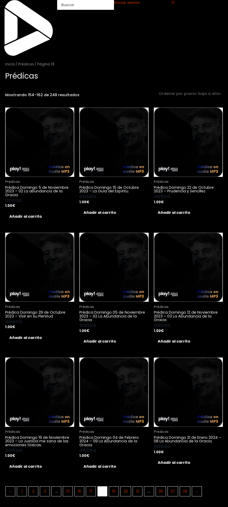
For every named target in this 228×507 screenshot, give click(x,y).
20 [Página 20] (126, 493)
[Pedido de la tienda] (190, 93)
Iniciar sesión (127, 2)
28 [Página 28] (185, 493)
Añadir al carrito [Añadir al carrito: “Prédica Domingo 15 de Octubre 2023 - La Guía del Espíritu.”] (101, 213)
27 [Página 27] (173, 493)
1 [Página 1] (21, 493)
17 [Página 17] (91, 493)
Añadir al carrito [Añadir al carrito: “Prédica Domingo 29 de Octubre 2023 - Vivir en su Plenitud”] (27, 338)
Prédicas (26, 64)
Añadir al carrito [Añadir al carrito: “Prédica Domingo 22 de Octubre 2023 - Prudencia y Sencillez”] (175, 213)
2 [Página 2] (33, 493)
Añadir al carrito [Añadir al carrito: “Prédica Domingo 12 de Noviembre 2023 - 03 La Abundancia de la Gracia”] (175, 342)
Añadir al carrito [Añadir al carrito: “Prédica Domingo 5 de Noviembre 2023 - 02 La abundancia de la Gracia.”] (27, 216)
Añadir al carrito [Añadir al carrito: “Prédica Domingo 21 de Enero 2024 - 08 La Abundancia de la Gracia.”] (175, 464)
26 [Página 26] (160, 493)
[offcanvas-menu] (173, 3)
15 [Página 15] (68, 493)
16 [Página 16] (79, 493)
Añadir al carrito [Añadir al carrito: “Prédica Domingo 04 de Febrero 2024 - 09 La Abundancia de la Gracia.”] (101, 468)
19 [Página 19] (114, 493)
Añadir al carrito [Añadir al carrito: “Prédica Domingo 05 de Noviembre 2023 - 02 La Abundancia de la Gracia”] (101, 342)
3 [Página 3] (45, 493)
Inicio (10, 64)
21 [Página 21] (137, 493)
